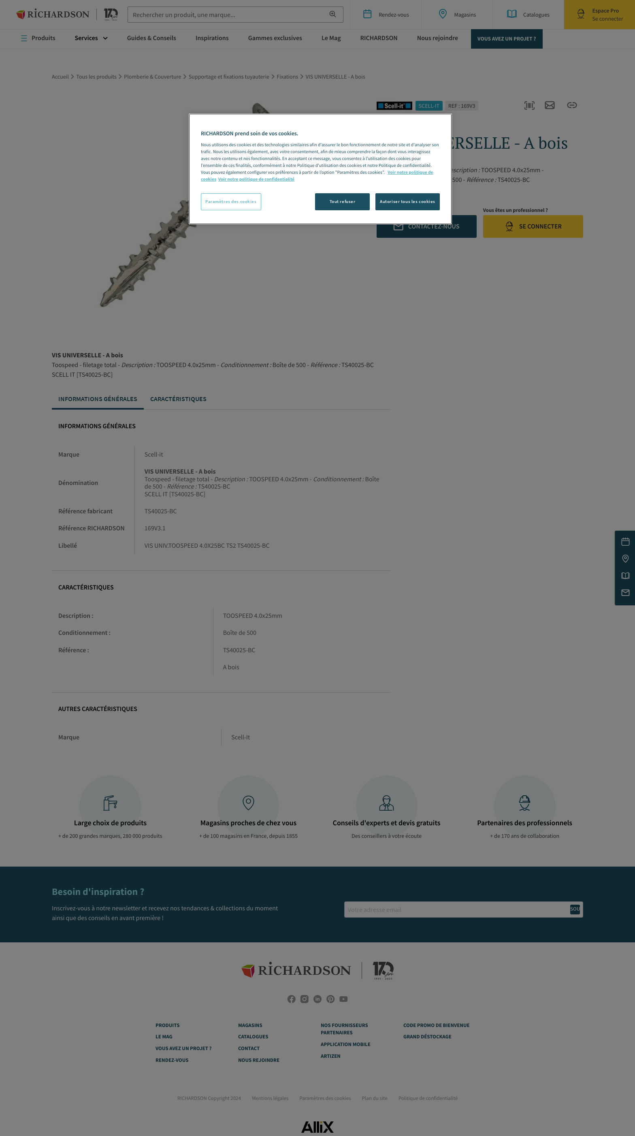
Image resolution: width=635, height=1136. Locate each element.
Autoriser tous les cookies (407, 201)
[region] (320, 168)
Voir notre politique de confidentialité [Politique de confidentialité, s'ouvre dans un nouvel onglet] (256, 179)
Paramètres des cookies (231, 201)
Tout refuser (343, 201)
